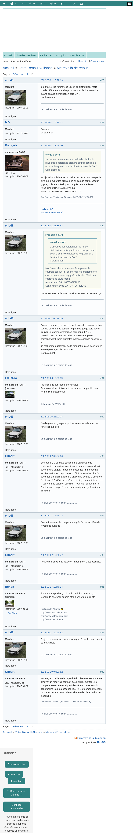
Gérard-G (118, 239)
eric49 (9, 80)
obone (116, 271)
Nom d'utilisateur (112, 111)
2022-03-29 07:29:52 (52, 703)
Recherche (46, 55)
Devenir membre (116, 22)
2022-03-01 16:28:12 (52, 122)
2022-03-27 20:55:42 (52, 664)
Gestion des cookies (85, 791)
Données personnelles (116, 65)
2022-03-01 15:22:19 (52, 80)
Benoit (9, 615)
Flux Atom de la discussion (82, 776)
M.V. (8, 122)
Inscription (61, 55)
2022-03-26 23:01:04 (52, 438)
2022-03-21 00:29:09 (52, 336)
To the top (10, 789)
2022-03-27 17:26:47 (52, 579)
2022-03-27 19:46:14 (52, 615)
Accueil (8, 55)
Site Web (12, 641)
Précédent (18, 74)
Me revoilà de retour (72, 68)
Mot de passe (110, 121)
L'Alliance (45, 216)
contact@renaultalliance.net (33, 791)
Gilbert (10, 477)
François (11, 145)
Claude (116, 262)
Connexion (113, 32)
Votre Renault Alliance (36, 68)
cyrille (116, 193)
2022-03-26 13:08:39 (52, 399)
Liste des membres (26, 55)
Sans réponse (88, 61)
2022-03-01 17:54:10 (52, 145)
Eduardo (11, 399)
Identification (77, 55)
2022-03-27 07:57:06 (52, 477)
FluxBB (92, 781)
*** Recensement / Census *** (116, 51)
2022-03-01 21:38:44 (52, 233)
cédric (116, 181)
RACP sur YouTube (50, 220)
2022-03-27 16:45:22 (52, 540)
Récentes (74, 61)
